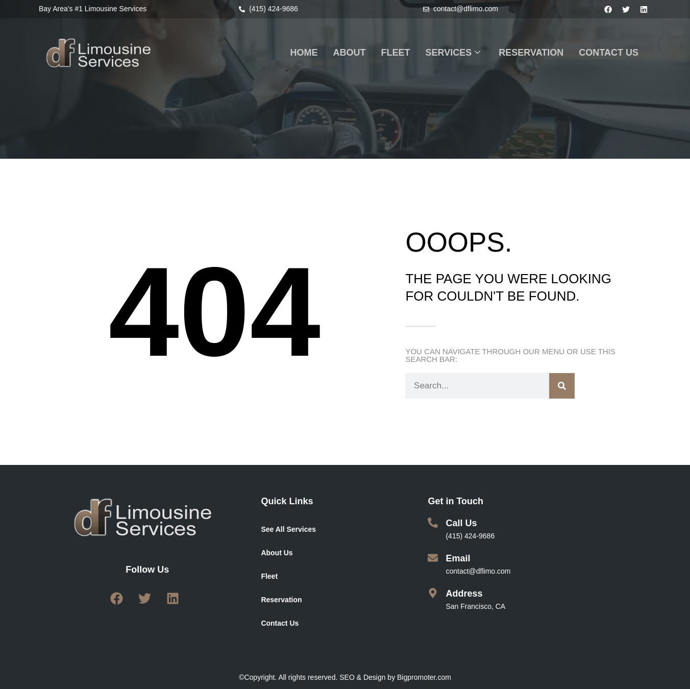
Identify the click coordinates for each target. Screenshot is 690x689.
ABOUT (349, 52)
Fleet (269, 576)
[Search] (562, 386)
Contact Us (280, 623)
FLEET (395, 52)
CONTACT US (608, 52)
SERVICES (453, 53)
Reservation (281, 600)
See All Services (288, 529)
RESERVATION (531, 52)
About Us (276, 553)
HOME (304, 52)
